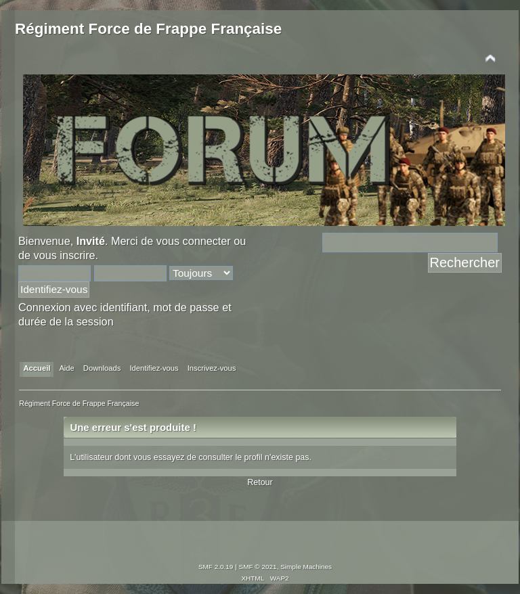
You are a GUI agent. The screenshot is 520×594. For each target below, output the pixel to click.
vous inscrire (64, 255)
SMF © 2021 (258, 566)
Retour (259, 482)
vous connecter (193, 241)
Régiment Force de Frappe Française (148, 28)
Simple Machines (306, 566)
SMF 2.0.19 (216, 566)
